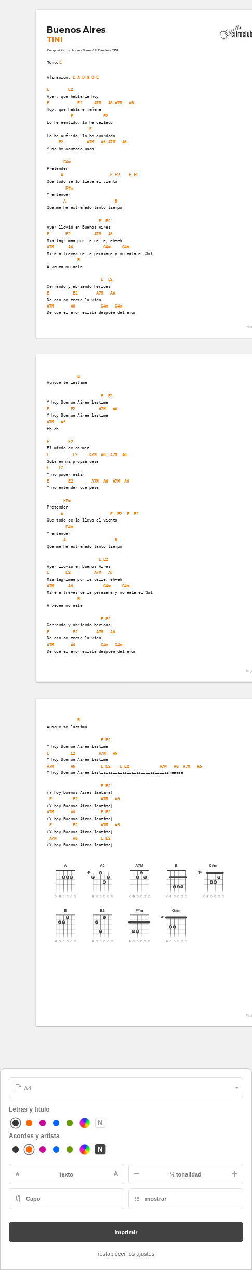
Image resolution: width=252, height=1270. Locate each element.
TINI (54, 39)
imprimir (125, 1232)
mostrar (156, 1199)
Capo (33, 1199)
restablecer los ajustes (126, 1254)
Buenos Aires (76, 29)
